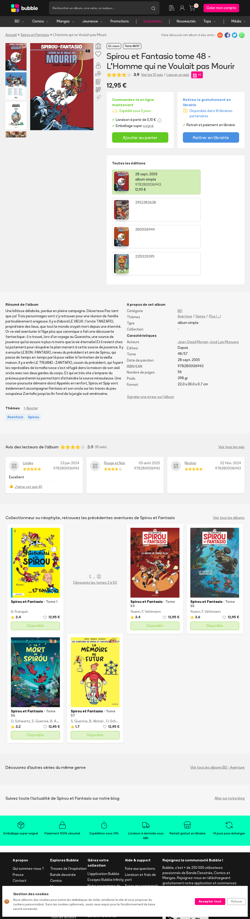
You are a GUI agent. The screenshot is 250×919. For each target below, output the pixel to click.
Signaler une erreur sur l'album (150, 343)
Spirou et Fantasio (35, 35)
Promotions (119, 22)
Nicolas (190, 410)
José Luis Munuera (224, 289)
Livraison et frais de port (140, 824)
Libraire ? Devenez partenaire (102, 865)
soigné (148, 127)
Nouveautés (186, 22)
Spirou (200, 263)
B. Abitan (57, 668)
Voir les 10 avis (152, 75)
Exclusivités (153, 22)
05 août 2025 (149, 410)
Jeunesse (92, 22)
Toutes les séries (63, 858)
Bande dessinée (63, 821)
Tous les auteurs (63, 864)
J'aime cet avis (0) (28, 433)
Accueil (11, 35)
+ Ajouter (31, 355)
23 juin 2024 (69, 410)
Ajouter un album (101, 844)
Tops (209, 22)
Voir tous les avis (231, 393)
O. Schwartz (20, 668)
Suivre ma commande (142, 833)
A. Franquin (19, 558)
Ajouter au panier (140, 138)
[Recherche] (98, 8)
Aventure (185, 263)
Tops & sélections (64, 852)
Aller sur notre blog (230, 745)
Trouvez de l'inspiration (68, 815)
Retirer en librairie (211, 138)
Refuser (236, 901)
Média (238, 22)
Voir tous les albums (229, 464)
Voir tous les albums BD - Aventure (217, 714)
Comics (40, 22)
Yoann (135, 558)
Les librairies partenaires (97, 876)
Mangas (66, 22)
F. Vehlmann (151, 558)
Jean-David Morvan (193, 289)
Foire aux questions (140, 815)
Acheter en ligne (138, 838)
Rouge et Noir (114, 410)
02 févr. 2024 (230, 410)
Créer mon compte (221, 8)
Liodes (28, 410)
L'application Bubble (103, 820)
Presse (18, 821)
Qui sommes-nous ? (28, 815)
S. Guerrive (40, 668)
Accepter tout (210, 901)
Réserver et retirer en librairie (142, 847)
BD (20, 22)
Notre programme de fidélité (104, 835)
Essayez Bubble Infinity (106, 826)
